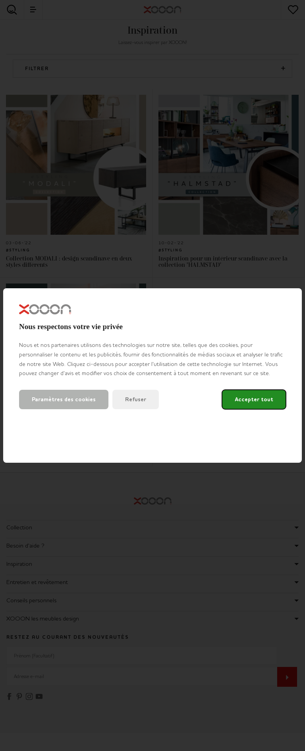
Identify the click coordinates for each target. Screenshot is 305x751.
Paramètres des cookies (64, 399)
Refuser (135, 399)
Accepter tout (254, 399)
